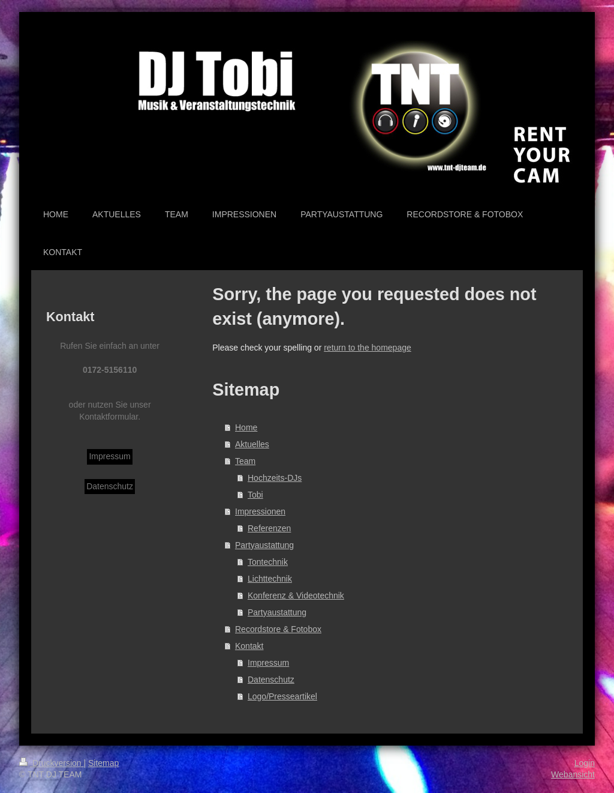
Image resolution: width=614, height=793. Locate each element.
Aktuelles (252, 444)
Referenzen (269, 528)
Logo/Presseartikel (282, 696)
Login (584, 763)
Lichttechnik (270, 578)
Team (245, 461)
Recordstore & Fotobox (278, 629)
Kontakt (249, 646)
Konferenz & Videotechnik (296, 595)
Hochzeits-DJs (275, 478)
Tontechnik (268, 562)
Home (246, 427)
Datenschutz (271, 679)
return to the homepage (367, 347)
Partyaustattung (264, 545)
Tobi (255, 494)
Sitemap (103, 763)
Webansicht (573, 774)
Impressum (268, 663)
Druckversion (51, 763)
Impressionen (260, 511)
